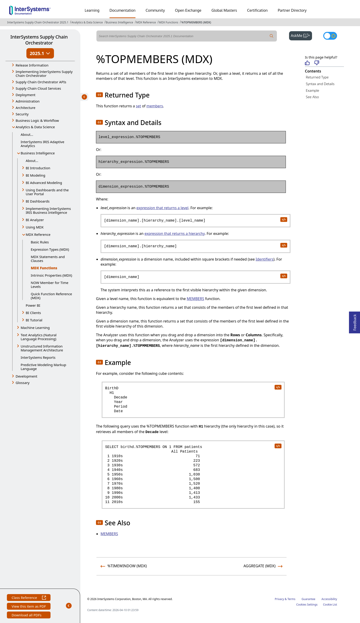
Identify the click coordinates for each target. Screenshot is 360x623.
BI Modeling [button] (35, 175)
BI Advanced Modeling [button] (44, 182)
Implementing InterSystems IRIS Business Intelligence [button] (48, 210)
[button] (99, 94)
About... (27, 134)
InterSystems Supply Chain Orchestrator (39, 40)
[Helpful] (307, 63)
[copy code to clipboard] (283, 219)
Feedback (354, 321)
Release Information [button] (32, 65)
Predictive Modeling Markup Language (43, 366)
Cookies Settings (307, 604)
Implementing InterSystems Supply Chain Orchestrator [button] (44, 73)
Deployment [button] (25, 94)
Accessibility (329, 599)
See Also (312, 97)
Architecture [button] (25, 107)
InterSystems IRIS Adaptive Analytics (42, 143)
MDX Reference (146, 22)
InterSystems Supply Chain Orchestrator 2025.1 (37, 22)
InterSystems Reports (38, 357)
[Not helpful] (316, 63)
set (138, 105)
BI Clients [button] (33, 312)
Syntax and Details (320, 83)
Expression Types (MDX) (50, 249)
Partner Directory (292, 10)
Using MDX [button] (34, 227)
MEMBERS (195, 298)
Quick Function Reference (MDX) (51, 296)
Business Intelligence (119, 22)
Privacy (279, 599)
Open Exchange (188, 10)
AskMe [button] (301, 35)
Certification (257, 10)
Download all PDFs (26, 615)
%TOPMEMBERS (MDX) (196, 22)
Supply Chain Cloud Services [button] (38, 88)
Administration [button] (27, 101)
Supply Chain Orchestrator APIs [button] (41, 82)
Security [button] (22, 114)
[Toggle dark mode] (330, 36)
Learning (92, 10)
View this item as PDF (28, 607)
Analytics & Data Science (87, 22)
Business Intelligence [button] (38, 153)
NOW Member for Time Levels (49, 284)
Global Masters (224, 10)
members (154, 105)
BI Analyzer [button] (35, 219)
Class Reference (28, 598)
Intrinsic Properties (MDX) (51, 275)
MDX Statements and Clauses (48, 258)
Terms (291, 599)
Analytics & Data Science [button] (35, 127)
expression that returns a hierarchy (174, 233)
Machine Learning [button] (35, 327)
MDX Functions (168, 22)
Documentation (122, 10)
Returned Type (317, 77)
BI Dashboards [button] (38, 201)
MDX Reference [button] (38, 234)
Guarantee (308, 599)
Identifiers (264, 259)
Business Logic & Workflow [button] (37, 120)
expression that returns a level (162, 207)
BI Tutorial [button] (34, 320)
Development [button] (26, 376)
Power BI (33, 305)
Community (155, 10)
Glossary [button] (23, 382)
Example (312, 90)
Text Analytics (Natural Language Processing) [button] (38, 337)
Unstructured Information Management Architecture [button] (42, 348)
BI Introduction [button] (38, 168)
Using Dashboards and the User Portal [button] (47, 192)
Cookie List (330, 604)
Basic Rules (40, 242)
